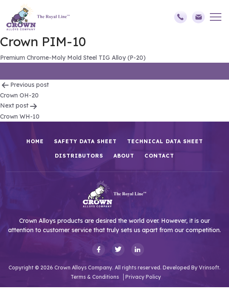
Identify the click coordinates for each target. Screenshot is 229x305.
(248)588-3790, (180, 17)
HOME (35, 141)
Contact (159, 155)
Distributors (79, 155)
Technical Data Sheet (165, 141)
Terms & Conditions (95, 277)
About (123, 155)
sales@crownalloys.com (198, 17)
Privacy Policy (143, 277)
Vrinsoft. (210, 267)
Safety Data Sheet (85, 141)
